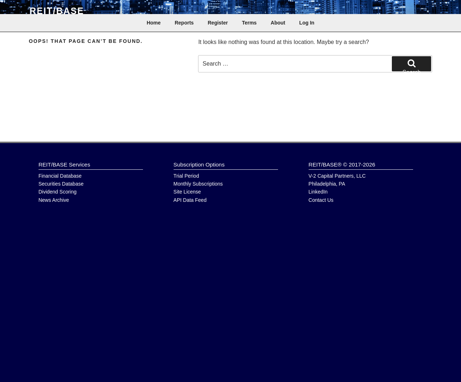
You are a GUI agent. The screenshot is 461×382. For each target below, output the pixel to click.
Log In (306, 23)
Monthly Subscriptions (198, 184)
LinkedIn (318, 192)
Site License (187, 192)
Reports (184, 23)
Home (154, 23)
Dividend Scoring (58, 192)
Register (218, 23)
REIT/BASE (57, 11)
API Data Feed (190, 200)
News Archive (54, 200)
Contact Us (321, 200)
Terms (249, 23)
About (278, 23)
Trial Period (186, 176)
